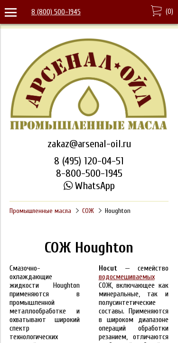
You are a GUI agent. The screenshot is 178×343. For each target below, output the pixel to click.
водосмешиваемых (127, 276)
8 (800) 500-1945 (56, 12)
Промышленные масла (40, 211)
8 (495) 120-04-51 (89, 161)
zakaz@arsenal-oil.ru (89, 144)
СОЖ (88, 211)
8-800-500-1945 (89, 173)
